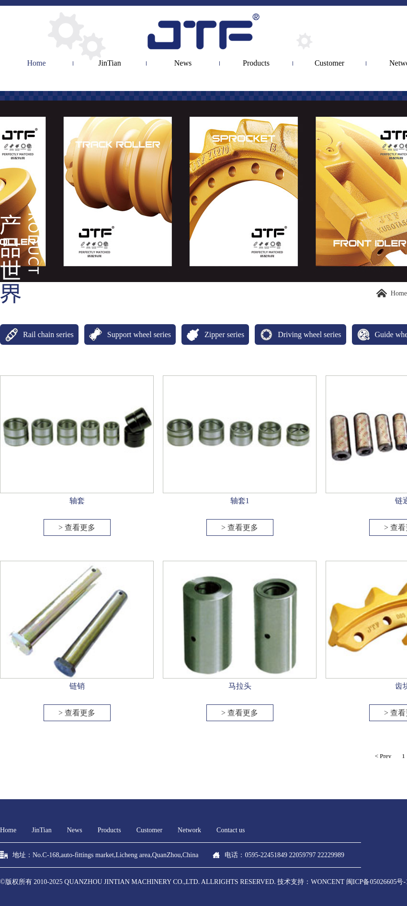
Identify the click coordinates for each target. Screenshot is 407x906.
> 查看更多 (76, 527)
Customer (329, 63)
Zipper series (212, 334)
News (183, 63)
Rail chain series (37, 334)
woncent (327, 881)
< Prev (383, 755)
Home (36, 63)
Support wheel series (127, 334)
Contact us (230, 830)
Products (256, 63)
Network (189, 830)
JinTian (109, 63)
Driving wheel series (298, 334)
